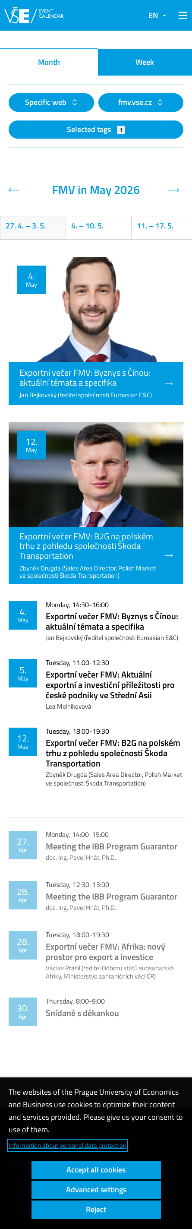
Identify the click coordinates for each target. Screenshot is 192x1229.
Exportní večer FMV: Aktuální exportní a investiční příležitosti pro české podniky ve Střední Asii (110, 685)
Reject (96, 1209)
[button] (181, 15)
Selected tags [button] (96, 129)
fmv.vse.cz (136, 102)
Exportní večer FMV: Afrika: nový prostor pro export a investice (105, 951)
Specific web (46, 102)
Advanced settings (96, 1189)
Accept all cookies (96, 1169)
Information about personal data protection (67, 1145)
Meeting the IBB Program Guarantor (111, 846)
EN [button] (153, 15)
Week (144, 62)
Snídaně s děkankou (82, 1013)
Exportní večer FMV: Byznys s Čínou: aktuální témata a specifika (112, 621)
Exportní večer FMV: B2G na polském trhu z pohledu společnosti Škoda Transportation (113, 753)
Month (49, 62)
